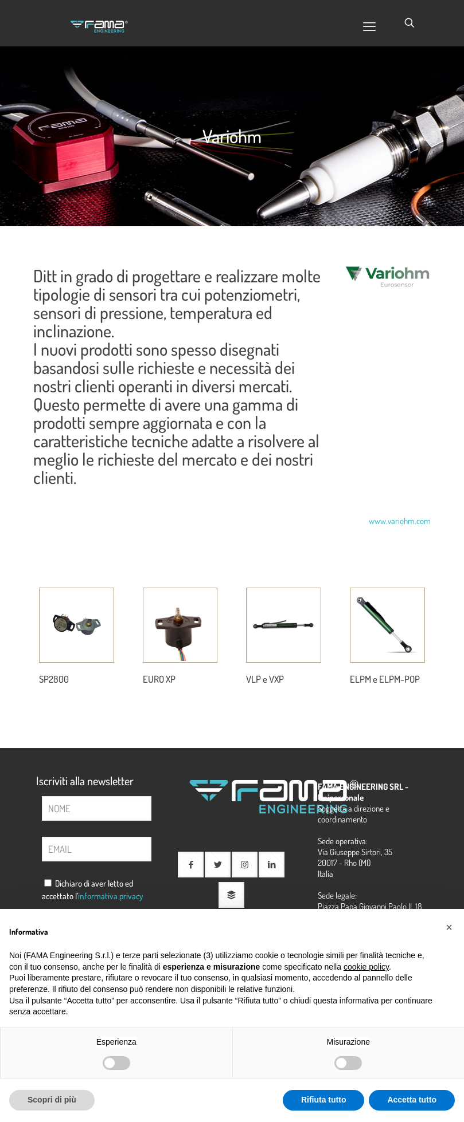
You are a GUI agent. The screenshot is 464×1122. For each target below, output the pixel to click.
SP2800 (57, 678)
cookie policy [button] (366, 966)
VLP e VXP (269, 678)
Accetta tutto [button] (411, 1099)
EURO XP (162, 678)
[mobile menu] (369, 26)
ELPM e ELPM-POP (382, 685)
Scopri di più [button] (52, 1099)
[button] (449, 927)
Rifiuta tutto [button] (323, 1099)
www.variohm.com (400, 520)
